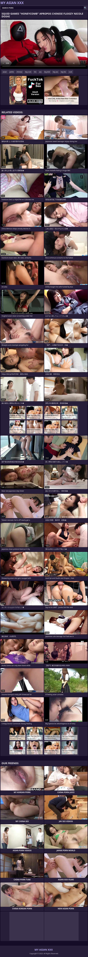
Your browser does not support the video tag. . (44, 44)
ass (40, 72)
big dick (47, 72)
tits (35, 72)
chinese (19, 72)
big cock (28, 72)
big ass (55, 72)
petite (12, 72)
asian (5, 72)
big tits (63, 72)
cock (70, 72)
